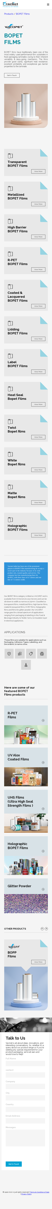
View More (38, 171)
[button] (42, 928)
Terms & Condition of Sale (39, 1192)
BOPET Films (23, 14)
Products (9, 14)
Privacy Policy (26, 1194)
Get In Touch (12, 75)
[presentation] (25, 1154)
